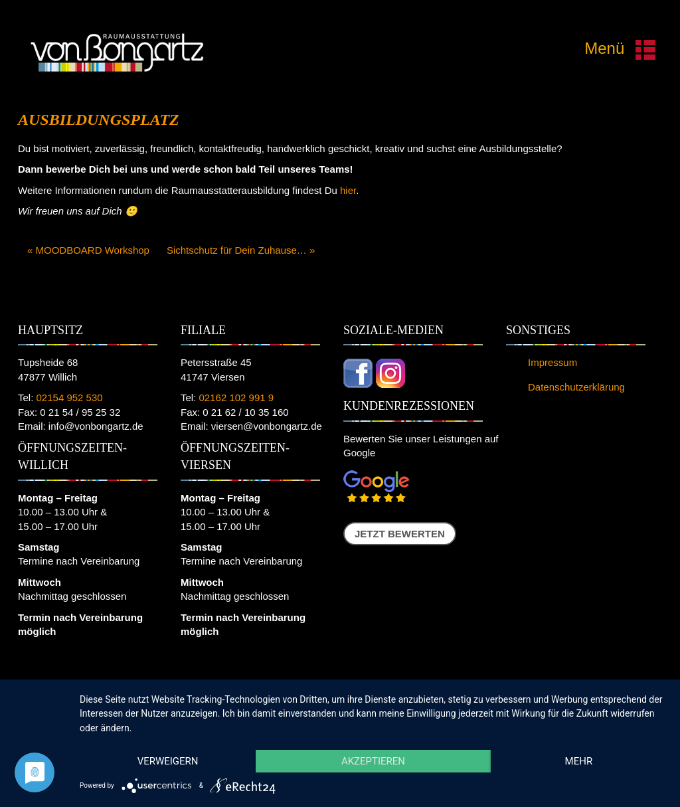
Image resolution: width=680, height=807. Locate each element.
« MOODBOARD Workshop (88, 250)
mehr (579, 761)
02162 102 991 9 (236, 397)
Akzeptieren (373, 761)
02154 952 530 (70, 397)
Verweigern (168, 761)
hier (348, 190)
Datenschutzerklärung (576, 387)
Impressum (552, 362)
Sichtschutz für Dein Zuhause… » (241, 250)
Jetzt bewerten (400, 533)
